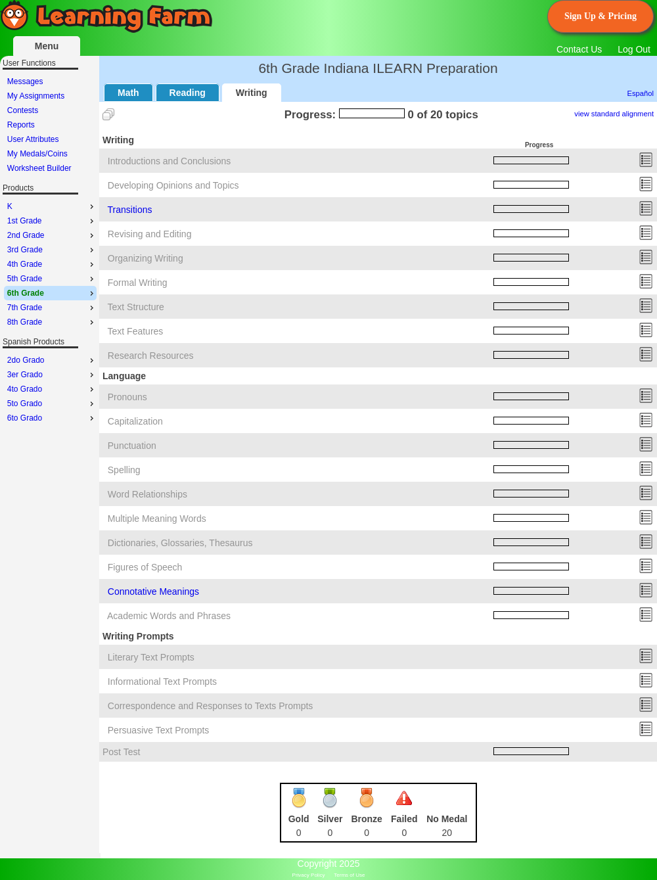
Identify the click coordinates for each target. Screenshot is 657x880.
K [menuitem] (52, 206)
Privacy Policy (308, 875)
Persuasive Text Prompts (159, 730)
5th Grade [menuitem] (52, 278)
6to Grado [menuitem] (52, 418)
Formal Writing (138, 282)
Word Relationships (147, 494)
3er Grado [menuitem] (52, 374)
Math (128, 92)
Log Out (634, 49)
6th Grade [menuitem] (52, 293)
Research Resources (151, 355)
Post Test (121, 752)
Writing (251, 92)
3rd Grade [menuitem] (52, 249)
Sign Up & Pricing (600, 16)
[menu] (50, 125)
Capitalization (135, 421)
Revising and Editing (150, 234)
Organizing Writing (145, 258)
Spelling (124, 470)
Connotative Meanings (153, 591)
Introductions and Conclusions (169, 161)
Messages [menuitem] (25, 81)
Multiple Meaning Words (157, 518)
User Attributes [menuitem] (33, 139)
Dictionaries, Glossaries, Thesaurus (180, 543)
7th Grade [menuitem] (52, 307)
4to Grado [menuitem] (52, 389)
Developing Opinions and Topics (173, 185)
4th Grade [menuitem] (52, 264)
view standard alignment (614, 114)
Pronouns (127, 397)
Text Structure (136, 307)
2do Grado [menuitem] (52, 360)
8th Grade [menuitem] (52, 322)
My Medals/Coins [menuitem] (37, 153)
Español (640, 93)
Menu (47, 46)
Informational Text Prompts (162, 681)
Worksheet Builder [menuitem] (39, 168)
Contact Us (579, 49)
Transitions (130, 209)
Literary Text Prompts (151, 657)
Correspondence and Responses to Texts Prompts (210, 706)
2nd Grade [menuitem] (52, 235)
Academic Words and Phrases (169, 616)
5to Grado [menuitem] (52, 403)
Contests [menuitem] (22, 110)
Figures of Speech (145, 567)
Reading (188, 92)
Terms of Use (349, 875)
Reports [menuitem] (21, 124)
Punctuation (132, 445)
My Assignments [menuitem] (35, 96)
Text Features (136, 331)
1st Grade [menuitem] (52, 221)
